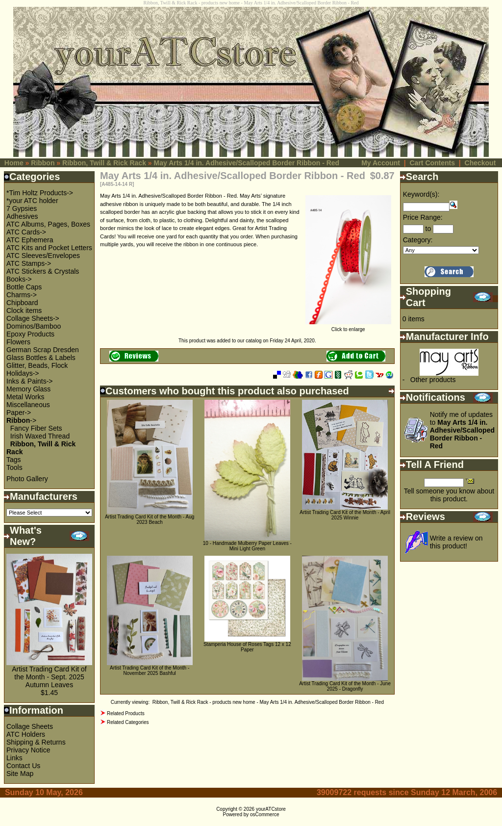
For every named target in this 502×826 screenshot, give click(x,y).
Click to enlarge (348, 327)
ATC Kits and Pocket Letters (49, 248)
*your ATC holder (32, 201)
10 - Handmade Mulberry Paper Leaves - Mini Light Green (247, 546)
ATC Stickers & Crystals (42, 271)
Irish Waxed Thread (40, 436)
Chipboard (22, 303)
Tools (14, 467)
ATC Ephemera (29, 240)
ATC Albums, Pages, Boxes (48, 224)
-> (21, 420)
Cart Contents (432, 163)
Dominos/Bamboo (33, 326)
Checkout (480, 163)
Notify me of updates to (462, 430)
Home (14, 163)
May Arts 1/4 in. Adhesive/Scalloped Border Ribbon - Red (247, 163)
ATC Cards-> (26, 232)
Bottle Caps (24, 287)
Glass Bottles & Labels (40, 357)
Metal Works (25, 397)
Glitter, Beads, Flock (37, 365)
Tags (13, 460)
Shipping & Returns (36, 742)
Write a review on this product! (456, 542)
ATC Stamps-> (28, 263)
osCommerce (264, 814)
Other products (433, 380)
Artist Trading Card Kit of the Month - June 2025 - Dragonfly (345, 686)
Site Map (19, 773)
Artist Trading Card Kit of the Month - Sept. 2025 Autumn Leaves (49, 677)
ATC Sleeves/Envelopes (43, 255)
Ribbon (42, 163)
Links (14, 758)
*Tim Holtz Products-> (39, 193)
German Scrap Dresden (42, 350)
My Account (380, 163)
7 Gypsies (21, 208)
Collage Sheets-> (32, 318)
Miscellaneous (28, 405)
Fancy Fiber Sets (36, 428)
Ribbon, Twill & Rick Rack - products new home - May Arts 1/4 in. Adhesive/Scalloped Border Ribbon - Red (268, 702)
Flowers (18, 342)
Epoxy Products (30, 334)
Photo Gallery (27, 479)
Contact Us (23, 766)
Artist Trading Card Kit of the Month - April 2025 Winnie (345, 515)
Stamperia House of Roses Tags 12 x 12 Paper (247, 647)
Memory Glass (28, 389)
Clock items (24, 310)
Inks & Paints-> (29, 381)
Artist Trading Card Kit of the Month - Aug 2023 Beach (149, 519)
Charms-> (21, 295)
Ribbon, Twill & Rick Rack (104, 163)
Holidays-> (22, 373)
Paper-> (18, 412)
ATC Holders (25, 734)
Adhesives (22, 216)
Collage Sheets (29, 726)
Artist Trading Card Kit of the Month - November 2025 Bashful (149, 670)
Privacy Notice (28, 750)
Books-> (19, 279)
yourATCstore (271, 809)
